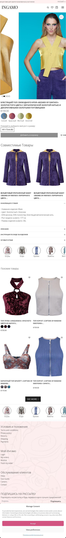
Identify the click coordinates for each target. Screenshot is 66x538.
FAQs (3, 476)
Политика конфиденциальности (33, 535)
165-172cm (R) (7, 130)
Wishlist (4, 460)
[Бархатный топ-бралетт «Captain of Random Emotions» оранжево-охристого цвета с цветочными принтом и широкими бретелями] (17, 356)
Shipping (4, 439)
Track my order (7, 463)
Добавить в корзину (29, 135)
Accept (33, 523)
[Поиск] (48, 7)
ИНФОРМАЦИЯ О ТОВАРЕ (33, 203)
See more (33, 399)
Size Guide (5, 479)
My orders (5, 457)
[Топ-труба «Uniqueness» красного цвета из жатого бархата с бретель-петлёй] (17, 296)
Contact (4, 484)
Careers (4, 481)
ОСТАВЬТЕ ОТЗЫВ (33, 240)
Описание (33, 229)
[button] (61, 2)
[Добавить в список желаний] (29, 277)
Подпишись (55, 501)
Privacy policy (6, 433)
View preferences (33, 530)
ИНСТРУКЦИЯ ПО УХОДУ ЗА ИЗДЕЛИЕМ (33, 235)
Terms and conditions (9, 430)
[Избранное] (52, 7)
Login (3, 454)
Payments (4, 441)
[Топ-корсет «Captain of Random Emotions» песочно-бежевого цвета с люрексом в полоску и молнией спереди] (49, 296)
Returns (4, 436)
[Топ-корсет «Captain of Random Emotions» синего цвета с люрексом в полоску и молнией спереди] (49, 356)
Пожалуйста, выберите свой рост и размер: (18, 126)
